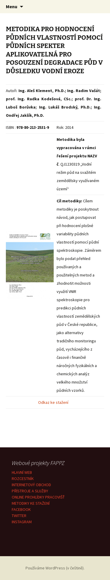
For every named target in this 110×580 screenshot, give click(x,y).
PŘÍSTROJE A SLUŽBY (30, 491)
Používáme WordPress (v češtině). (55, 568)
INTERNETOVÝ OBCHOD (31, 484)
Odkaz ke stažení (53, 402)
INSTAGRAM (22, 521)
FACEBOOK (21, 509)
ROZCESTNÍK (23, 478)
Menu (11, 6)
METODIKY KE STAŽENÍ (31, 503)
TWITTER (19, 515)
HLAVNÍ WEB (22, 472)
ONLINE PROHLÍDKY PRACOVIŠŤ (38, 497)
